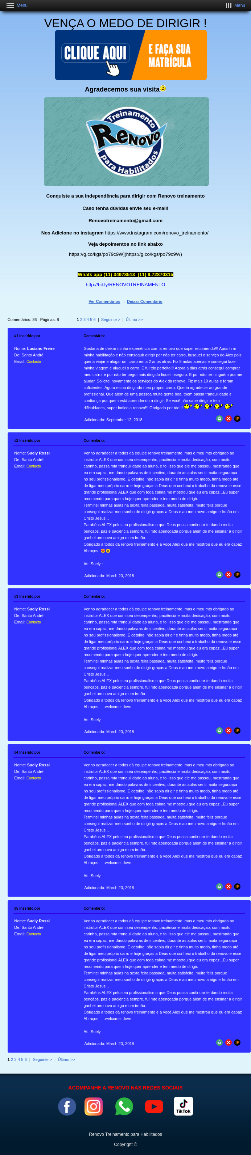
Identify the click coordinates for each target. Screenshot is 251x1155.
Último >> (134, 319)
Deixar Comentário (144, 301)
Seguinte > (110, 319)
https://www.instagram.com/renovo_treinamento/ (156, 233)
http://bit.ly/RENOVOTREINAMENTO (125, 284)
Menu (22, 5)
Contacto (33, 362)
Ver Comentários (104, 301)
